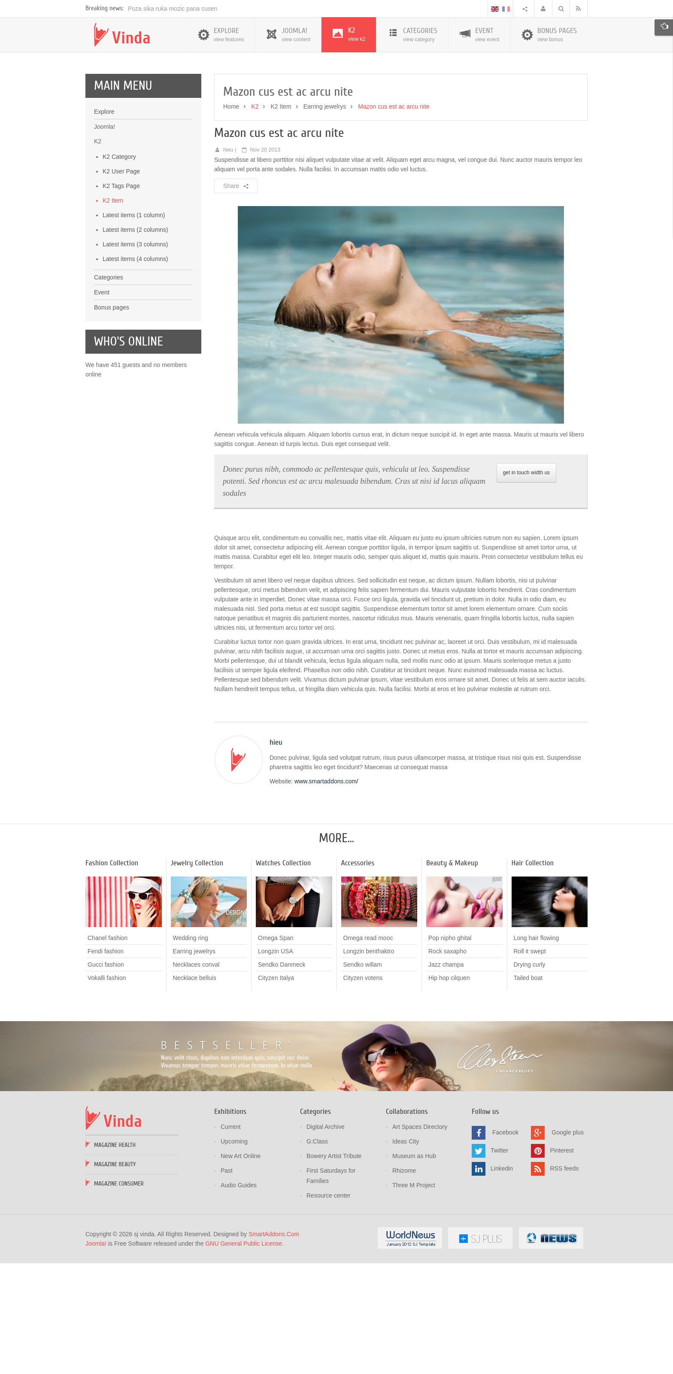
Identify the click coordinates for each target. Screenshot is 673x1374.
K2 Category (119, 268)
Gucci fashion (106, 1076)
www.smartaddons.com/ (326, 893)
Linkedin (502, 1280)
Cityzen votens (363, 1089)
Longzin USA (275, 1063)
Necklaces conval (196, 1076)
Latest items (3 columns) (135, 356)
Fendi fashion (106, 1063)
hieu (228, 262)
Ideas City (405, 1253)
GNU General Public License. (244, 1355)
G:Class (317, 1253)
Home (231, 218)
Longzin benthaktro (368, 1063)
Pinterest (561, 1262)
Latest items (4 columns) (135, 370)
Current (231, 1238)
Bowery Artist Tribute (333, 1268)
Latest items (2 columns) (135, 341)
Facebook (505, 1244)
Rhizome (404, 1282)
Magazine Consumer (119, 1295)
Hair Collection (533, 975)
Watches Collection (283, 975)
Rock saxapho (447, 1063)
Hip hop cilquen (449, 1089)
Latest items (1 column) (134, 327)
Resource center (328, 1307)
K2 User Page (121, 283)
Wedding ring (190, 1049)
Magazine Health (115, 1257)
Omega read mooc (368, 1049)
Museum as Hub (414, 1268)
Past (227, 1282)
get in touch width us (526, 585)
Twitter (499, 1262)
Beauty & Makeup (452, 975)
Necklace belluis (194, 1089)
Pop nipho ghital (449, 1049)
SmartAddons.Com (274, 1346)
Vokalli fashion (107, 1089)
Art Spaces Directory (419, 1238)
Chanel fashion (107, 1049)
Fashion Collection (111, 975)
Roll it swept (530, 1063)
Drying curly (530, 1076)
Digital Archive (325, 1238)
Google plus (568, 1244)
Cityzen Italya (276, 1089)
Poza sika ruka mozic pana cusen (173, 120)
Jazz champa (446, 1076)
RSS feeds (564, 1280)
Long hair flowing (536, 1049)
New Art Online (241, 1268)
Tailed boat (528, 1089)
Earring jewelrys (324, 218)
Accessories (358, 975)
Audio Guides (239, 1297)
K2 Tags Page (121, 297)
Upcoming (234, 1253)
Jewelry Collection (197, 975)
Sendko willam (362, 1076)
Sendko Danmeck (282, 1076)
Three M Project (413, 1297)
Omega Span (276, 1049)
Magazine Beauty (115, 1276)
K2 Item (113, 312)
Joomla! (95, 1355)
